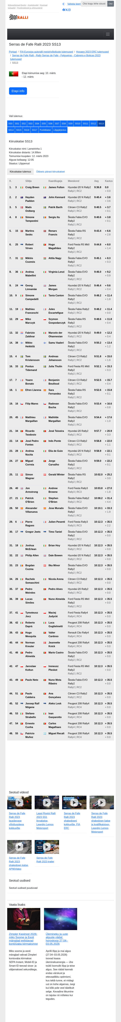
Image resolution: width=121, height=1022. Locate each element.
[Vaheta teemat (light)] (73, 4)
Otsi (111, 3)
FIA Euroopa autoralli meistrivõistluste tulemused (46, 51)
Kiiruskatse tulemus (20, 171)
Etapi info (18, 91)
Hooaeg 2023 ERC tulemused (92, 51)
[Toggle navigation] (108, 34)
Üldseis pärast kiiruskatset (50, 171)
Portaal (13, 51)
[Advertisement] (88, 90)
